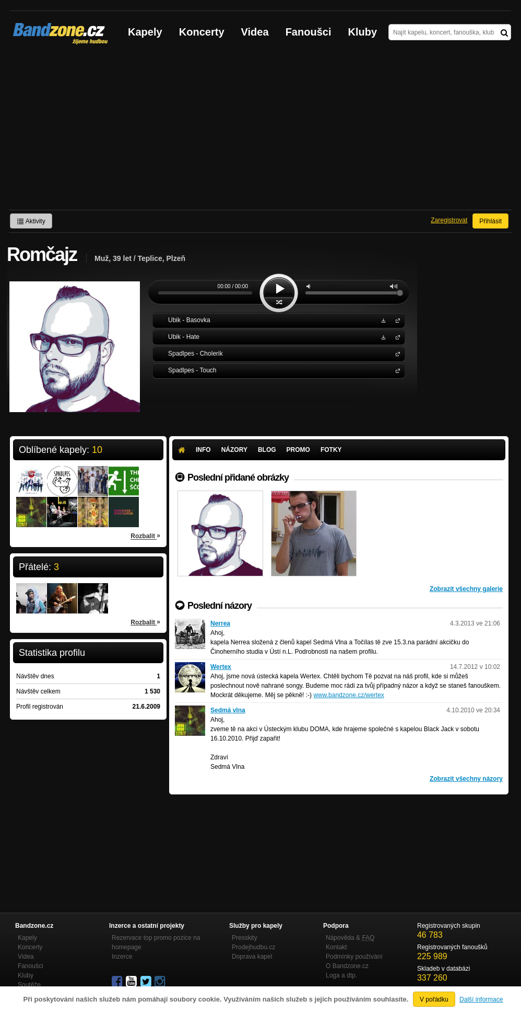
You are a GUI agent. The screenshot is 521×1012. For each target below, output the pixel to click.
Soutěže (29, 984)
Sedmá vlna (227, 710)
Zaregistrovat (449, 220)
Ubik (396, 319)
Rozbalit (145, 535)
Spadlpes (396, 353)
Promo (298, 449)
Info (203, 449)
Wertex (220, 666)
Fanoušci (308, 32)
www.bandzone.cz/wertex (348, 695)
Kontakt (336, 947)
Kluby (362, 32)
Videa (255, 32)
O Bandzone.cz (347, 966)
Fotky (331, 449)
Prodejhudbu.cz (253, 947)
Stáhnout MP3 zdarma (382, 319)
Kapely (145, 32)
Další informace (481, 999)
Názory (234, 449)
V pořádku (434, 999)
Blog (267, 449)
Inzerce (122, 956)
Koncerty (201, 32)
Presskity (244, 937)
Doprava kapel (252, 956)
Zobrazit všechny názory (466, 778)
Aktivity (31, 221)
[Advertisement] (260, 131)
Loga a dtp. (341, 975)
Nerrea (220, 623)
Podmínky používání (354, 956)
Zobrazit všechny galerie (466, 589)
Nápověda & (350, 937)
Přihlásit (490, 221)
